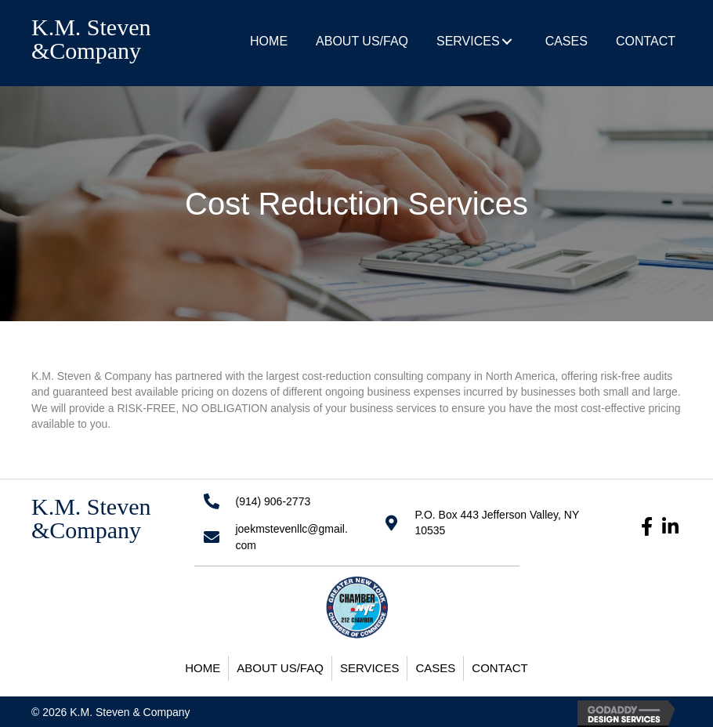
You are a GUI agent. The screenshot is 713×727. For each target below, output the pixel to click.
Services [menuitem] (370, 668)
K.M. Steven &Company (91, 38)
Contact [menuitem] (499, 668)
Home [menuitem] (202, 668)
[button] (507, 41)
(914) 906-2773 (272, 501)
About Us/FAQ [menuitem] (280, 668)
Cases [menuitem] (435, 668)
